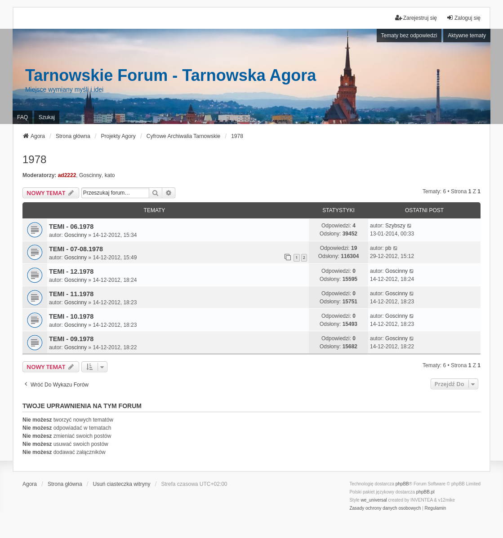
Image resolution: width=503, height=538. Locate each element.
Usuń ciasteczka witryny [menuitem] (122, 484)
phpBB (402, 483)
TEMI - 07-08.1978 (76, 249)
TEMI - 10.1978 (71, 316)
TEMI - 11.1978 (71, 294)
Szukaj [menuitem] (47, 117)
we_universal (374, 500)
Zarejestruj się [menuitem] (416, 17)
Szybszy (395, 225)
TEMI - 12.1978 (71, 271)
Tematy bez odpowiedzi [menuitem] (409, 35)
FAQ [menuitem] (22, 117)
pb (388, 248)
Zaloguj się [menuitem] (463, 17)
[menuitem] (385, 508)
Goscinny (90, 175)
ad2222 (67, 175)
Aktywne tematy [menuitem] (467, 35)
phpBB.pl (425, 491)
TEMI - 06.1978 (71, 226)
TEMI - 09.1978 (71, 338)
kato (110, 175)
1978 (34, 159)
